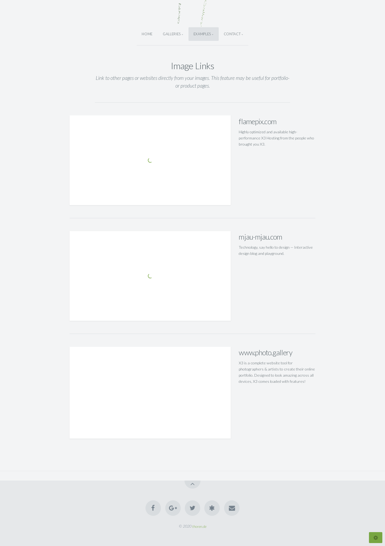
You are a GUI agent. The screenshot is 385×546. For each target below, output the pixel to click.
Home (147, 34)
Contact (232, 34)
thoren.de (199, 526)
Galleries (172, 34)
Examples (202, 34)
